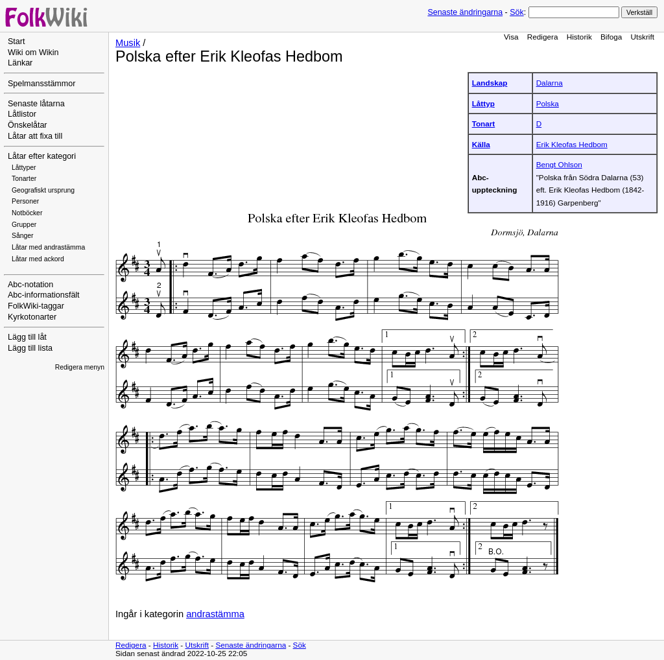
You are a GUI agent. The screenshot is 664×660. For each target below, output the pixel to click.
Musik (127, 43)
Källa (481, 144)
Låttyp (483, 103)
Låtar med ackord (38, 259)
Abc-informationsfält (44, 295)
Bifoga (611, 36)
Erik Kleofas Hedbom (572, 144)
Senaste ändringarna (465, 12)
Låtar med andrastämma (48, 247)
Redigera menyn (79, 367)
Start (16, 41)
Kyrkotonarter (32, 317)
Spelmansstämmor (41, 83)
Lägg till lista (30, 348)
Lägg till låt (27, 337)
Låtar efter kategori (42, 156)
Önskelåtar (27, 125)
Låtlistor (22, 114)
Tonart (483, 123)
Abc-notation (30, 284)
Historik (579, 36)
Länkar (20, 62)
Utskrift (642, 36)
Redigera (542, 36)
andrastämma (215, 614)
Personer (25, 201)
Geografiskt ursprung (43, 190)
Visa (511, 36)
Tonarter (24, 178)
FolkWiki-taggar (36, 306)
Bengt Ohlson (559, 164)
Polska (547, 103)
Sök (516, 12)
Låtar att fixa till (35, 136)
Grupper (24, 224)
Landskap (490, 82)
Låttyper (24, 167)
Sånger (23, 235)
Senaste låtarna (36, 103)
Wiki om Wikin (33, 52)
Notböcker (27, 213)
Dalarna (549, 82)
